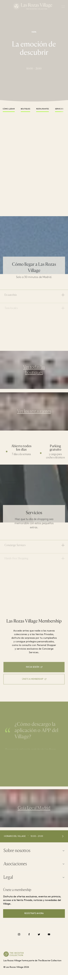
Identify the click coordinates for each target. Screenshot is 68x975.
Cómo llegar (9, 109)
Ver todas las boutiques (34, 374)
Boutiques (25, 109)
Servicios (59, 109)
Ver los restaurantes (34, 415)
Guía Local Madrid (34, 812)
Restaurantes (42, 109)
